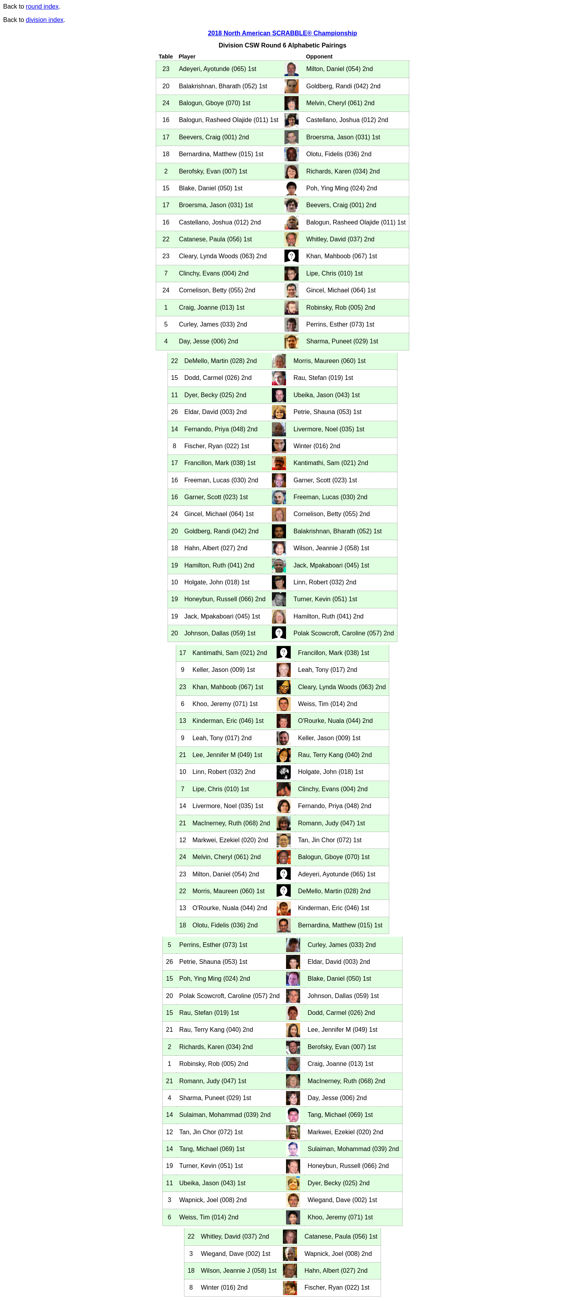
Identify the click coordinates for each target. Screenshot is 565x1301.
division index (45, 19)
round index (42, 6)
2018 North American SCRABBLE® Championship (282, 33)
